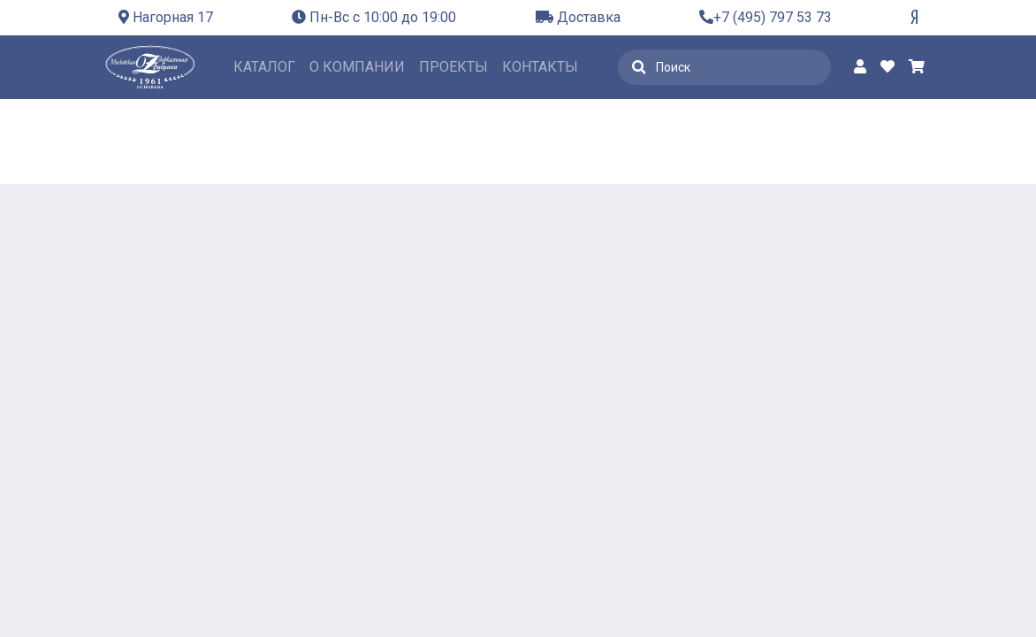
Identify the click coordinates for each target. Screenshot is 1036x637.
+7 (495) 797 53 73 (765, 17)
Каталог (264, 66)
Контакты (540, 66)
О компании (357, 66)
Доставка (578, 17)
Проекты (453, 66)
